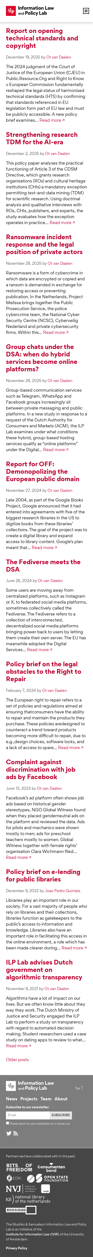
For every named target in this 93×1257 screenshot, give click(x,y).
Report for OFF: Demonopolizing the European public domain (42, 472)
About (61, 1099)
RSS (16, 1133)
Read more (50, 121)
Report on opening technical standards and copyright (42, 39)
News (11, 1099)
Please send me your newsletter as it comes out (38, 1124)
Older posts (17, 1060)
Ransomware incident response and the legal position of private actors (44, 245)
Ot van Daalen (58, 57)
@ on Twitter (9, 1133)
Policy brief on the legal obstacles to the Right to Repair (43, 672)
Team (46, 1099)
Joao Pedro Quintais (62, 891)
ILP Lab (30, 11)
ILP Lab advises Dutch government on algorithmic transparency (44, 970)
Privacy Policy (16, 1248)
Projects (28, 1099)
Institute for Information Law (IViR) (32, 1234)
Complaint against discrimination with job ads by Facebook (40, 770)
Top (77, 1088)
